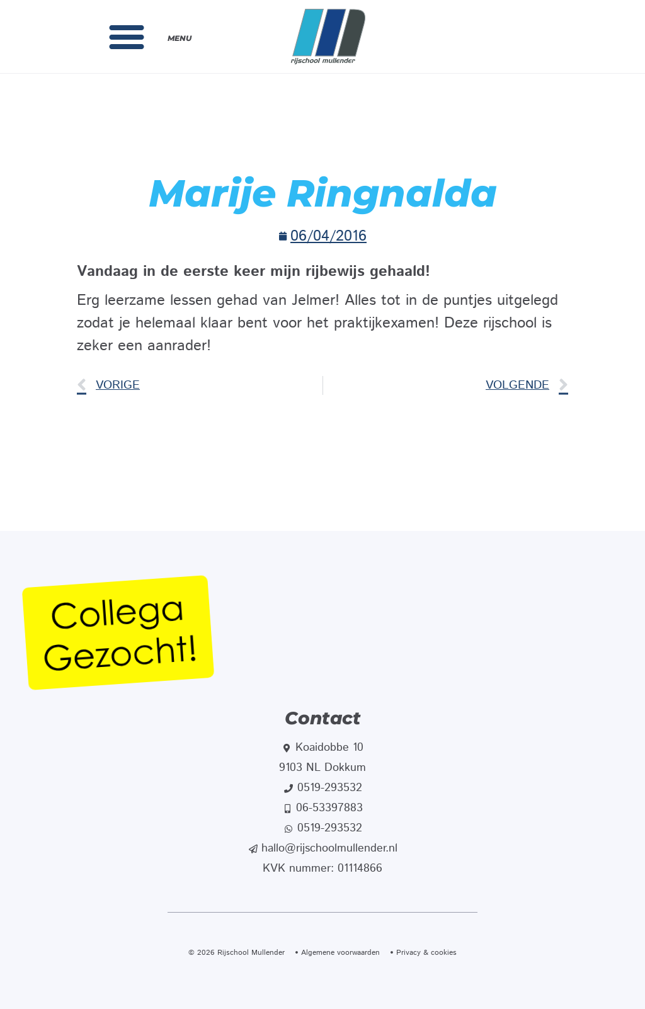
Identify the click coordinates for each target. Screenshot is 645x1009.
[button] (126, 36)
